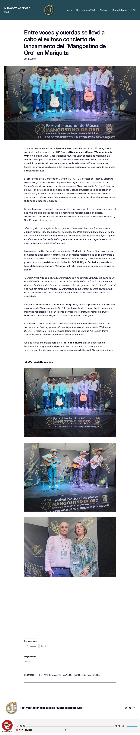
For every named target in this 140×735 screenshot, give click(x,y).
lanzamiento (55, 675)
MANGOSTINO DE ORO (74, 675)
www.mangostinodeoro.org (39, 350)
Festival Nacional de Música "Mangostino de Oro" (51, 707)
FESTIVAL (43, 675)
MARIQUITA (94, 675)
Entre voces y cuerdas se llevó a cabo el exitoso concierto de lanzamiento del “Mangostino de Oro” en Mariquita (65, 42)
